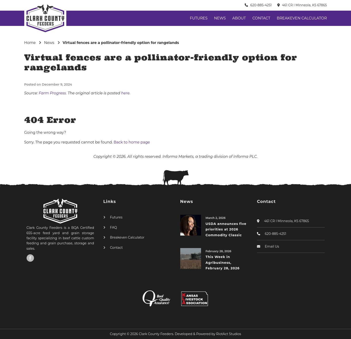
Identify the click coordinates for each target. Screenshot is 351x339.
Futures (199, 18)
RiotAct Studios (228, 334)
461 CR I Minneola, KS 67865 (304, 5)
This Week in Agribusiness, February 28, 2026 (223, 262)
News (220, 18)
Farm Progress (52, 93)
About (239, 18)
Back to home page (132, 142)
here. (125, 93)
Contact (261, 18)
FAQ (113, 227)
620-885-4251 (261, 5)
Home (30, 42)
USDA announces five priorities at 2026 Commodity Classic (226, 229)
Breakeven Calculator (302, 18)
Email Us (272, 246)
